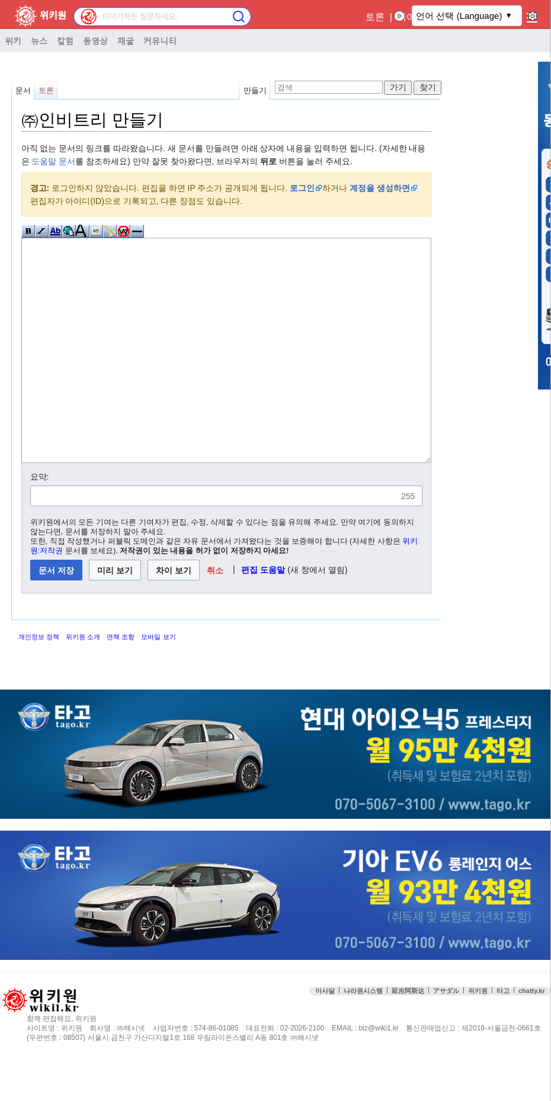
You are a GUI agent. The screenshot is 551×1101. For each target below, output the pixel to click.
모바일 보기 (158, 681)
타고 (503, 1035)
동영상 (95, 40)
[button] (214, 614)
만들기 (255, 90)
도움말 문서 (53, 161)
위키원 (478, 1035)
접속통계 (462, 1059)
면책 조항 (120, 681)
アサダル (446, 1035)
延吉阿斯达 (408, 1035)
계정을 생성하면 (380, 188)
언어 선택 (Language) (459, 16)
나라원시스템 (363, 1035)
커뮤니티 (160, 40)
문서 (23, 90)
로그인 (302, 188)
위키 (13, 40)
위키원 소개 (83, 681)
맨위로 (533, 1059)
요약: (39, 521)
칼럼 (65, 40)
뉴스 (39, 40)
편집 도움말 (263, 614)
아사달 (325, 1035)
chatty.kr (531, 1035)
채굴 (125, 40)
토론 (375, 17)
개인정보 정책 (38, 681)
